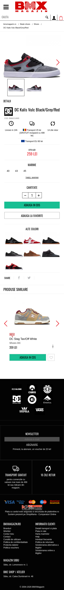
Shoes (36, 24)
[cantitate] (32, 195)
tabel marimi (31, 178)
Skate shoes (25, 24)
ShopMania (31, 514)
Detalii (7, 101)
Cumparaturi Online (47, 514)
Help (37, 537)
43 (16, 171)
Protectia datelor (10, 545)
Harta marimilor (42, 534)
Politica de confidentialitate (15, 542)
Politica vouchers (11, 548)
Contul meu (8, 534)
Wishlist (6, 531)
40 (8, 171)
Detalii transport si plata (46, 528)
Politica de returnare (44, 542)
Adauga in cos (32, 205)
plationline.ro (53, 511)
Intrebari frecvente (43, 539)
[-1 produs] (25, 195)
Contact (6, 537)
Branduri (7, 528)
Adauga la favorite (32, 216)
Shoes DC (15, 343)
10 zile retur (48, 475)
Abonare (32, 444)
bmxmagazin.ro (9, 24)
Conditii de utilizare (12, 539)
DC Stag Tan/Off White (23, 338)
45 (24, 171)
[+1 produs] (39, 195)
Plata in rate (40, 531)
